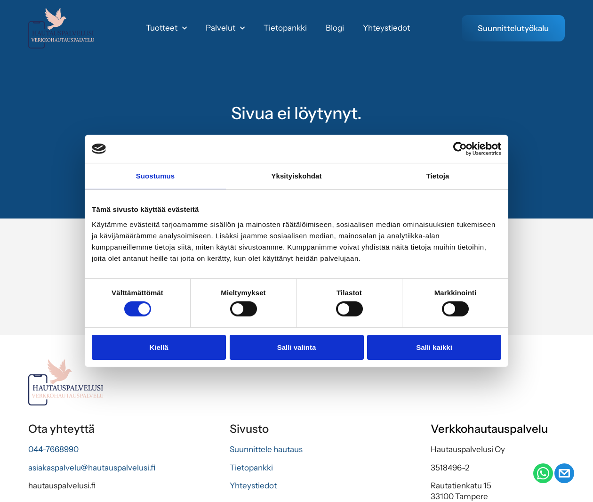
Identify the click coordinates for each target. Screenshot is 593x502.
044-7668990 (53, 449)
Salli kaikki (434, 347)
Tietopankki (285, 27)
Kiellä (158, 347)
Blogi (335, 27)
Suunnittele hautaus (266, 449)
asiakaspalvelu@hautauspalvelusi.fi (91, 467)
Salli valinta (296, 347)
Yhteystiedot (386, 27)
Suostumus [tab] (155, 176)
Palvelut (225, 28)
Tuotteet (166, 28)
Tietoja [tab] (437, 176)
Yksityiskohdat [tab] (296, 176)
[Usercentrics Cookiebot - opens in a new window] (460, 149)
